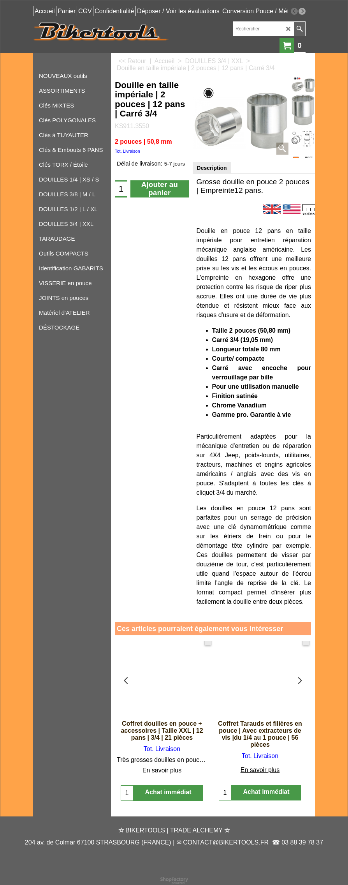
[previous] (294, 11)
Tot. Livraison (127, 151)
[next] (302, 11)
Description (212, 168)
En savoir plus (162, 770)
